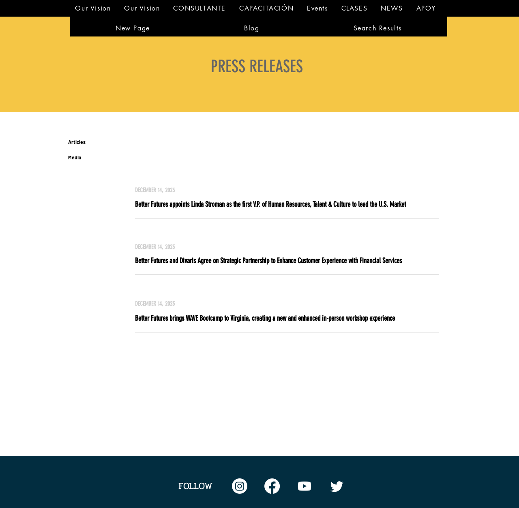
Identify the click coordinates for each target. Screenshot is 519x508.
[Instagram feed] (239, 486)
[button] (199, 8)
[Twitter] (337, 486)
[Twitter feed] (304, 486)
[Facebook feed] (272, 486)
